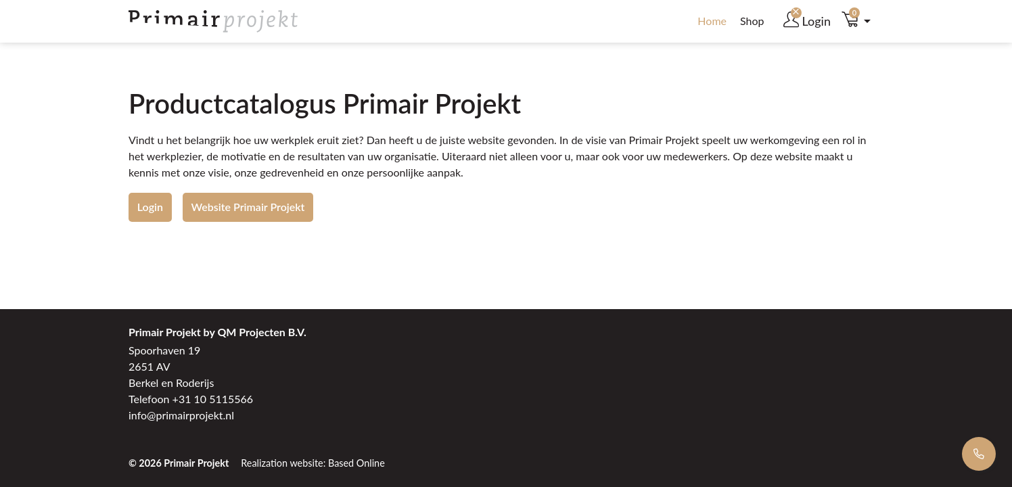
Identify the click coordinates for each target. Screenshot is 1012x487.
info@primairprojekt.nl (181, 415)
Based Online (356, 463)
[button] (859, 21)
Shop (752, 20)
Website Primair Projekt (248, 206)
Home (712, 20)
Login (150, 206)
